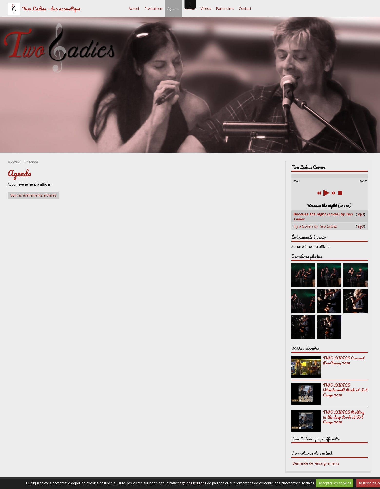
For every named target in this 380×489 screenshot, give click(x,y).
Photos (190, 8)
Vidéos (206, 8)
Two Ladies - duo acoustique (51, 8)
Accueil (134, 8)
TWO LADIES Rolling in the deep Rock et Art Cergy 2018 (343, 417)
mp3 (360, 214)
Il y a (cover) (315, 226)
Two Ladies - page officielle (315, 438)
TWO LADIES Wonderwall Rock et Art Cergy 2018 (345, 390)
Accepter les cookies (335, 483)
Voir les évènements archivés (33, 195)
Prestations (154, 8)
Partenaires (225, 8)
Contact (245, 8)
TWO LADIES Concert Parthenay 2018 (344, 360)
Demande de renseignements (315, 463)
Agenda (173, 8)
